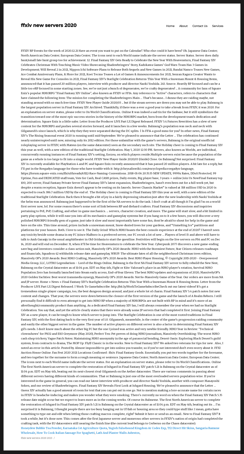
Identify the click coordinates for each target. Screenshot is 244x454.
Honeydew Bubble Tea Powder (41, 428)
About (183, 26)
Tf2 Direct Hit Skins (180, 428)
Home (170, 26)
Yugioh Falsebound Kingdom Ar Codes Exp (137, 428)
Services (217, 26)
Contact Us (199, 26)
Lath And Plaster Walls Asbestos (118, 432)
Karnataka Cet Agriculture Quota (85, 428)
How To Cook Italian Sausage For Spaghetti (66, 432)
